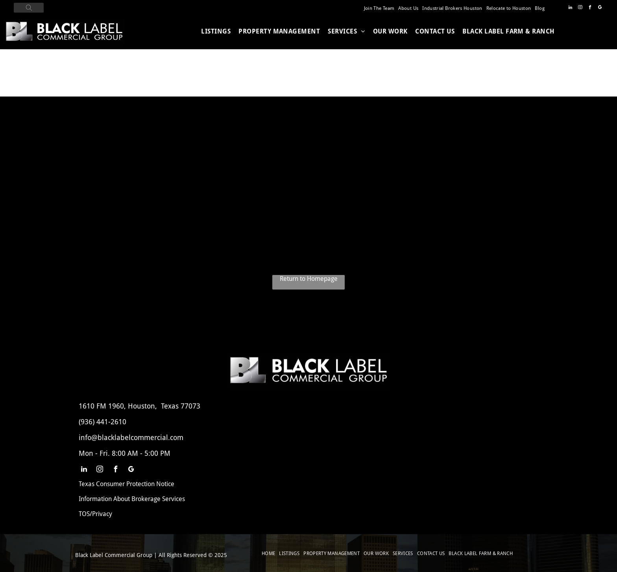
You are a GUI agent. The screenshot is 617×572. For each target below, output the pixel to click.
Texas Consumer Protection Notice (126, 484)
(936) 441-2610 (102, 422)
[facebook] (590, 8)
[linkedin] (570, 8)
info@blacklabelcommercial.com (131, 437)
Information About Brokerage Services (132, 499)
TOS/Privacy (95, 514)
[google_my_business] (600, 8)
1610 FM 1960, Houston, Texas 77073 (139, 406)
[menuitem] (379, 8)
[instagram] (580, 8)
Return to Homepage (309, 278)
